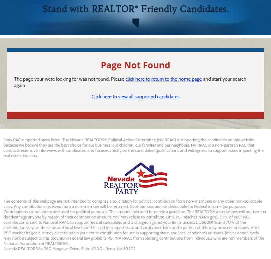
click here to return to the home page (163, 79)
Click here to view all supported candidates (135, 96)
